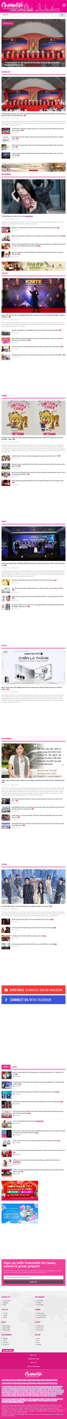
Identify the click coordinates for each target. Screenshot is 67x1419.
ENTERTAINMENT (7, 738)
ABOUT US (33, 1355)
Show (38, 1342)
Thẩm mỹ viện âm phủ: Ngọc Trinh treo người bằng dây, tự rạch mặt (32, 919)
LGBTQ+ (39, 1302)
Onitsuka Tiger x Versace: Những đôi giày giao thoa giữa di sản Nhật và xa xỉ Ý (36, 456)
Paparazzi (5, 1342)
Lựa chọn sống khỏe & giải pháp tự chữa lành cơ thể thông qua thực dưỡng (36, 1092)
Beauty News (6, 1326)
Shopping (5, 1302)
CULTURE (4, 864)
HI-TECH (4, 645)
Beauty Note (6, 1330)
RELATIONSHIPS (6, 174)
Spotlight (5, 1338)
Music (38, 1338)
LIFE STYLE (5, 273)
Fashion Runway (41, 1317)
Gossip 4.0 (6, 1344)
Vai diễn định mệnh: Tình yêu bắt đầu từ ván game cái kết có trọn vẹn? (27, 906)
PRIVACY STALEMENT (33, 1366)
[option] (30, 14)
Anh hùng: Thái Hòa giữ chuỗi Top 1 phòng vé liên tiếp (29, 936)
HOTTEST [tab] (6, 1066)
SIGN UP (33, 1282)
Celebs (5, 1340)
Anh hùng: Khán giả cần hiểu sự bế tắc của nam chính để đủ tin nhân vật (34, 944)
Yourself (5, 1313)
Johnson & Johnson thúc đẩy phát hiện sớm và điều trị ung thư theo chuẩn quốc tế (37, 346)
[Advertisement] (34, 378)
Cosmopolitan (6, 1300)
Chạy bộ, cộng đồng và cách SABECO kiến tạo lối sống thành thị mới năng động (36, 330)
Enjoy (4, 1304)
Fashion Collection (42, 1315)
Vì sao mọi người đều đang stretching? (28, 1121)
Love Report (40, 1300)
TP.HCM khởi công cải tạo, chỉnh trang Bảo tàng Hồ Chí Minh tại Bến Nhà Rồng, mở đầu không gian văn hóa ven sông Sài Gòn (30, 13)
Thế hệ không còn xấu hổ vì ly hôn (17, 216)
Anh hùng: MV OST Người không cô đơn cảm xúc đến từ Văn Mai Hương (34, 927)
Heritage (39, 1344)
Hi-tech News (40, 1326)
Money (5, 1317)
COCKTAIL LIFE (6, 71)
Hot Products (40, 1328)
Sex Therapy (40, 1304)
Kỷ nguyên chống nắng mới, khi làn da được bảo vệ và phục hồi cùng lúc (34, 580)
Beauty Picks (6, 1328)
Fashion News (40, 1313)
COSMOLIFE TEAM (33, 1359)
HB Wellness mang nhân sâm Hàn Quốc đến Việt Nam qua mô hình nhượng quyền (38, 1101)
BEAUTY (4, 521)
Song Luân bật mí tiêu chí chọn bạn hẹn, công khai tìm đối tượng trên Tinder (36, 1140)
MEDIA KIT (33, 1362)
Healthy (5, 1315)
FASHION (4, 395)
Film (38, 1340)
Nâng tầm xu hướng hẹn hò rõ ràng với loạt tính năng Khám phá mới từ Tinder (35, 227)
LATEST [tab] (14, 1066)
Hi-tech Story (40, 1330)
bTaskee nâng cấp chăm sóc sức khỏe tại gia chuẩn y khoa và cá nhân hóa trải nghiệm (38, 355)
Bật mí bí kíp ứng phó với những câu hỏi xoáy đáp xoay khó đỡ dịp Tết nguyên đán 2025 (38, 236)
